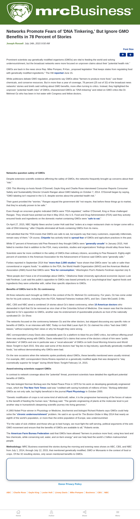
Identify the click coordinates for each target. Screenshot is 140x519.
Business (90, 492)
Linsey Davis (61, 492)
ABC (8, 492)
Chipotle (45, 237)
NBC (106, 492)
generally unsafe (95, 243)
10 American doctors (105, 304)
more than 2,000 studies (62, 262)
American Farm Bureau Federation (30, 433)
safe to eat (94, 218)
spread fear (77, 237)
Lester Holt (47, 492)
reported (59, 73)
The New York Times (35, 388)
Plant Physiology (75, 391)
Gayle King (33, 492)
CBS (99, 492)
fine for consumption (62, 270)
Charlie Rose (19, 492)
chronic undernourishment (32, 414)
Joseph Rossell (15, 43)
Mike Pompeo (76, 492)
